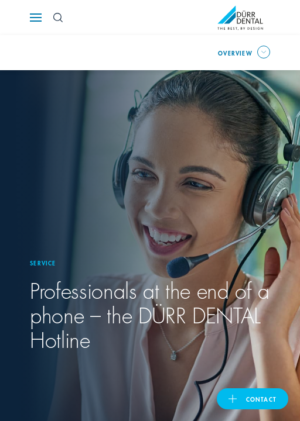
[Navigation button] (35, 17)
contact (261, 398)
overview (235, 52)
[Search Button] (58, 17)
